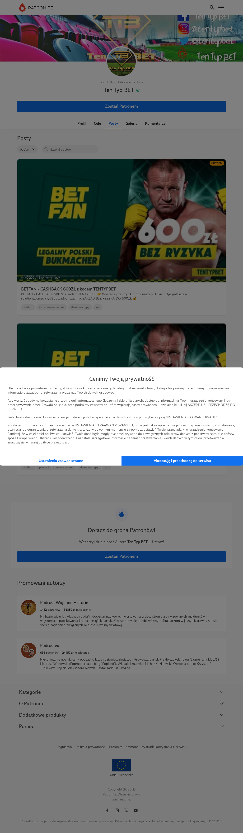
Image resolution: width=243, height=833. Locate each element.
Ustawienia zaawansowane (61, 460)
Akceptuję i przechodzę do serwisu (182, 460)
